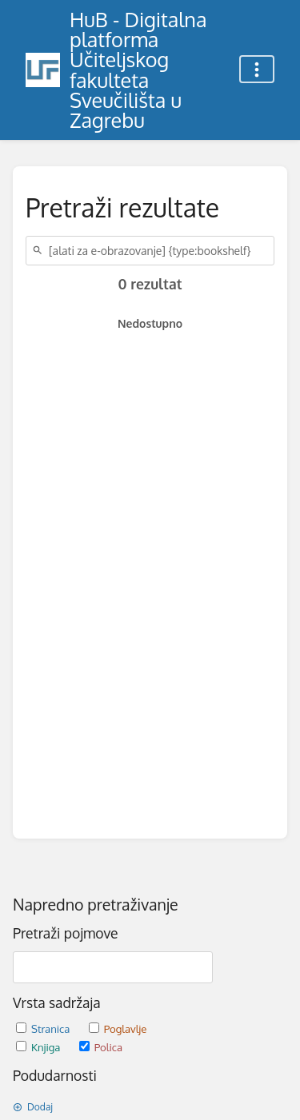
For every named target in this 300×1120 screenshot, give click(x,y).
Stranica (44, 1028)
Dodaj (33, 1107)
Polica (100, 1047)
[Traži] (40, 250)
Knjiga (39, 1047)
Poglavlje (118, 1028)
